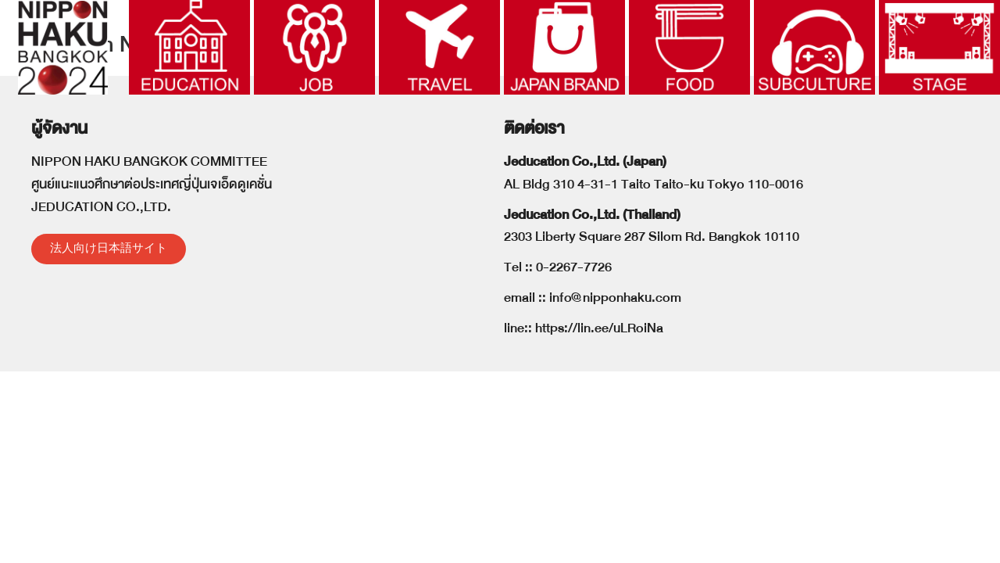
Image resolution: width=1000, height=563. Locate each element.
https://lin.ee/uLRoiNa (599, 403)
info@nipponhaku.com (615, 372)
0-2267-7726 (574, 342)
